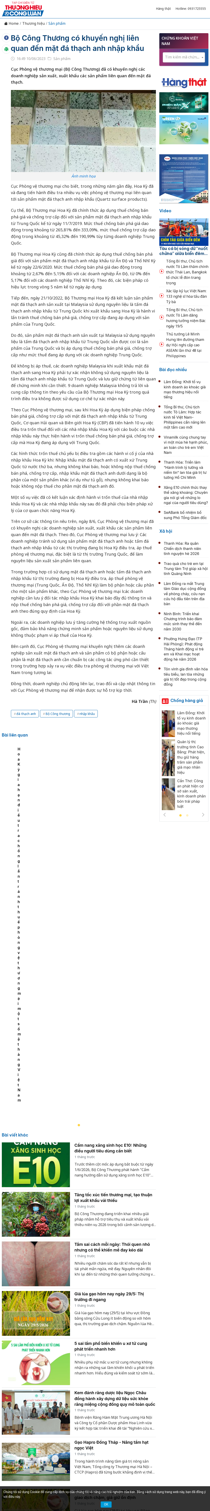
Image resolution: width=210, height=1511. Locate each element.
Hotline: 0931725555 (190, 8)
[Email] (45, 1440)
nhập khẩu (87, 714)
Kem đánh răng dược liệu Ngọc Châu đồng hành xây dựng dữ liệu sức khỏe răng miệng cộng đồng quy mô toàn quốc (115, 1147)
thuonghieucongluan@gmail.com (99, 1447)
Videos (121, 1407)
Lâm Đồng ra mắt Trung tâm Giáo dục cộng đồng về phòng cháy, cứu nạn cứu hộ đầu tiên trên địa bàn (185, 593)
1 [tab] (180, 815)
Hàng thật (163, 8)
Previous (164, 814)
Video (165, 210)
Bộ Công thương (57, 714)
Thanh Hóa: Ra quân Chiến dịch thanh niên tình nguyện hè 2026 (182, 548)
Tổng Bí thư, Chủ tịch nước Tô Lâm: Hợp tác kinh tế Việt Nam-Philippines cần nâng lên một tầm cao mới (185, 417)
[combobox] (184, 57)
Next (203, 814)
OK (106, 1504)
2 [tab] (187, 815)
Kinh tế (53, 1399)
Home (11, 23)
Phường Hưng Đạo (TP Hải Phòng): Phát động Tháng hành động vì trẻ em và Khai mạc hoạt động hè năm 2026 (184, 649)
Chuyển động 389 (106, 1399)
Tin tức (36, 1399)
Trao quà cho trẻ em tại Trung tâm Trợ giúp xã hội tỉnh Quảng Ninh (186, 568)
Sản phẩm (56, 23)
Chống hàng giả (186, 700)
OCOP (175, 1399)
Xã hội (165, 531)
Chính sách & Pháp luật (145, 1399)
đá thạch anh (26, 714)
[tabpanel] (81, 808)
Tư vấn (89, 1407)
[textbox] (184, 57)
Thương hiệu (33, 23)
